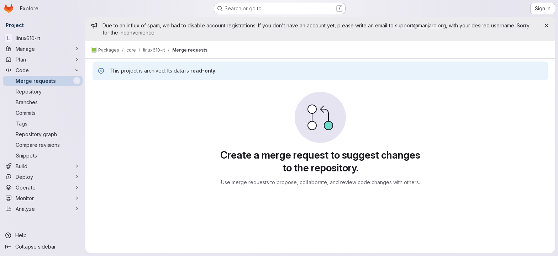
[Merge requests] (43, 81)
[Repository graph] (43, 134)
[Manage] (43, 49)
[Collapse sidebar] (43, 247)
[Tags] (43, 123)
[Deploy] (43, 177)
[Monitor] (43, 198)
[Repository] (43, 91)
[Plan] (43, 59)
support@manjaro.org (420, 25)
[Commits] (43, 113)
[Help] (43, 235)
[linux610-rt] (43, 38)
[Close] (546, 25)
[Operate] (43, 187)
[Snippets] (43, 155)
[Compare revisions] (43, 145)
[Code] (43, 70)
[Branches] (43, 102)
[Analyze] (43, 209)
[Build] (43, 166)
